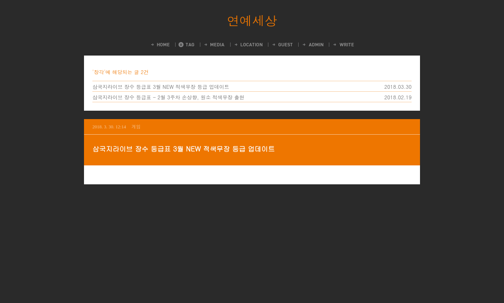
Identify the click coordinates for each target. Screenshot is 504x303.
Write (343, 44)
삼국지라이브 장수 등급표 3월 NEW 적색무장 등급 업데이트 (160, 86)
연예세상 (252, 20)
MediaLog (214, 44)
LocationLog (248, 44)
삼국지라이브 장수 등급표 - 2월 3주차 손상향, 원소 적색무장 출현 (168, 97)
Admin (312, 44)
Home (160, 44)
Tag (186, 44)
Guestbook (282, 44)
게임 (136, 126)
